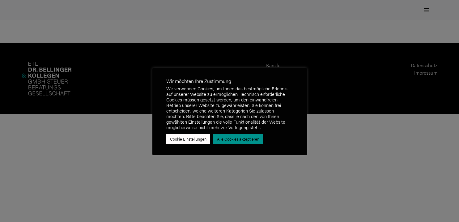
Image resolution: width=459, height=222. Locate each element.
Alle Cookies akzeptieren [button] (238, 139)
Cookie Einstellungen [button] (188, 139)
